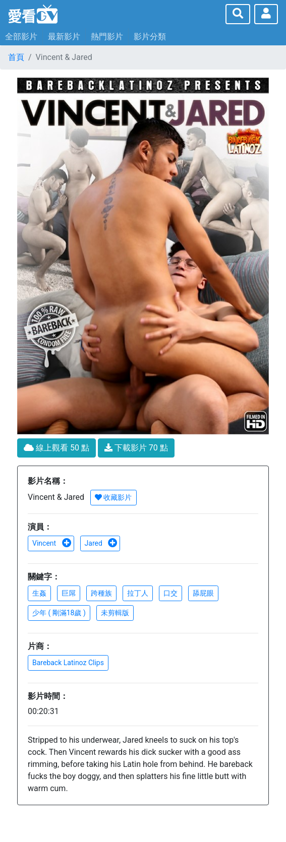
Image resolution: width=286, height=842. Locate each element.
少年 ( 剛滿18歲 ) (59, 613)
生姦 (39, 593)
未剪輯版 (115, 613)
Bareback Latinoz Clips (68, 663)
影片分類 (150, 36)
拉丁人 (137, 593)
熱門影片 (107, 36)
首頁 (16, 57)
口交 (170, 593)
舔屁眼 (203, 593)
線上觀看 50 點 (56, 447)
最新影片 (64, 36)
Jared (101, 543)
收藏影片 (113, 497)
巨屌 (69, 593)
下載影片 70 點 (136, 447)
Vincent (52, 543)
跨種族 (101, 593)
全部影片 (21, 36)
